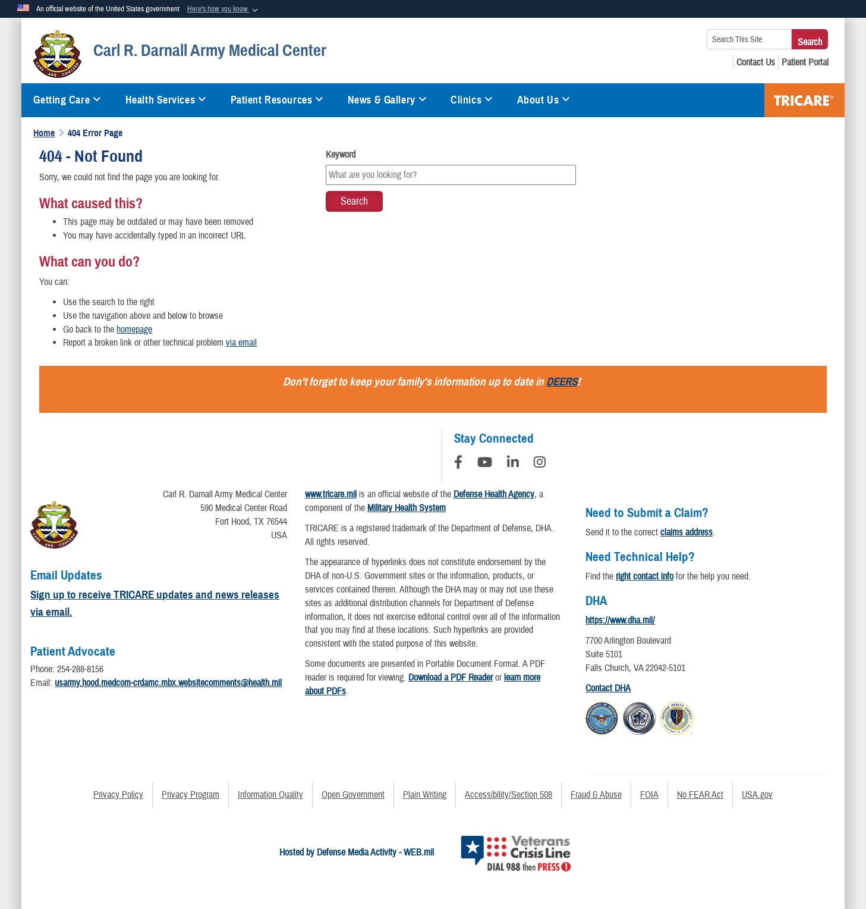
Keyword (340, 155)
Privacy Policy (118, 795)
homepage (134, 330)
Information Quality (270, 795)
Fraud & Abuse (596, 795)
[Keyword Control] (451, 175)
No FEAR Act (700, 795)
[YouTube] (484, 464)
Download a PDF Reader (450, 678)
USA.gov (757, 795)
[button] (223, 9)
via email (241, 343)
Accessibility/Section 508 (508, 795)
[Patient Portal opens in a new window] (805, 62)
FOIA (649, 795)
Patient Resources (277, 99)
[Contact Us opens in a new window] (755, 62)
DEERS (561, 381)
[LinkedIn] (513, 464)
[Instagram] (540, 464)
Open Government (353, 795)
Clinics (472, 99)
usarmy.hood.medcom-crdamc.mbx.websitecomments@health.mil (168, 683)
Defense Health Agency (494, 494)
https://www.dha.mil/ (620, 620)
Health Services (166, 99)
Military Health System (406, 508)
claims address (686, 532)
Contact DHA (608, 688)
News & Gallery (387, 99)
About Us (544, 99)
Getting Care (67, 99)
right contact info (644, 576)
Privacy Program (190, 795)
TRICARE (804, 100)
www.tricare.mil (331, 494)
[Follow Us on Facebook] (458, 464)
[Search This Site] (749, 39)
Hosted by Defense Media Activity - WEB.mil (356, 852)
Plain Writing (424, 795)
